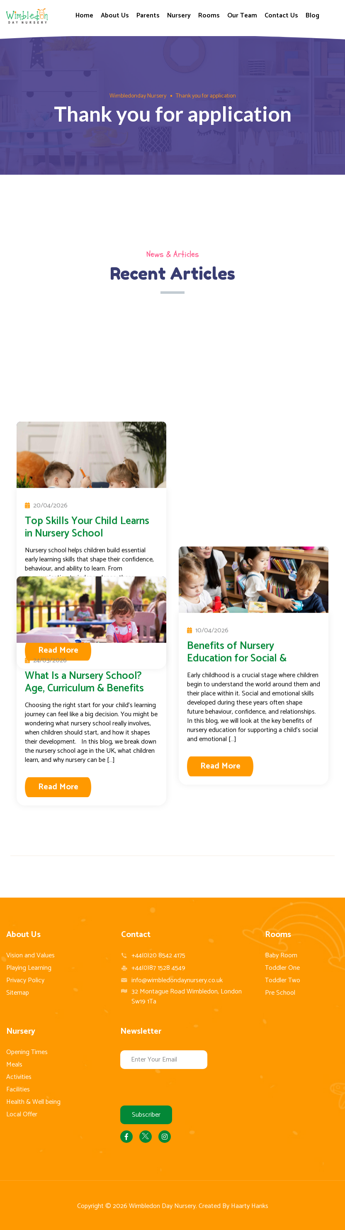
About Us (115, 15)
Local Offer (21, 1114)
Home (84, 15)
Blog (312, 15)
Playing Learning (28, 968)
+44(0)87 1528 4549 (158, 968)
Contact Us (281, 15)
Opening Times (27, 1052)
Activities (19, 1077)
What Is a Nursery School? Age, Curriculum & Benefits (84, 682)
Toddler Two (282, 980)
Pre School (280, 992)
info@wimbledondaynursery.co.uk (177, 980)
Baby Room (281, 955)
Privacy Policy (25, 980)
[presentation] (183, 1085)
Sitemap (17, 992)
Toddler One (282, 968)
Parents (148, 15)
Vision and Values (30, 955)
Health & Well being (33, 1102)
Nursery (179, 15)
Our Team (242, 15)
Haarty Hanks (249, 1206)
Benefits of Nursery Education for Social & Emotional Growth (237, 428)
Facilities (18, 1089)
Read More (220, 536)
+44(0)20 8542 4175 (158, 955)
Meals (14, 1064)
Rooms (209, 15)
